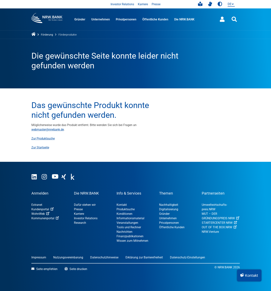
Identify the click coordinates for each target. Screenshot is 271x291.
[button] (249, 275)
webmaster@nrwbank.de (47, 129)
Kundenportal (42, 209)
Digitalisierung (168, 209)
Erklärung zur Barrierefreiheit (144, 257)
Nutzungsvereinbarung (68, 257)
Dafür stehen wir (85, 205)
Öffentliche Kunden (155, 19)
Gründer (79, 19)
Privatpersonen (126, 19)
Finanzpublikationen (130, 236)
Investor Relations (122, 4)
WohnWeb (40, 214)
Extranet (36, 205)
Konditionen (124, 214)
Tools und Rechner (129, 227)
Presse (156, 4)
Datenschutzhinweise (104, 257)
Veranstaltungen (127, 223)
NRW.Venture (210, 232)
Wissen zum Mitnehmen (132, 240)
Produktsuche (126, 209)
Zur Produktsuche (43, 138)
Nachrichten (124, 232)
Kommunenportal (45, 218)
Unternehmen (100, 19)
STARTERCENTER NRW (219, 223)
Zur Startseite (40, 147)
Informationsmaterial (130, 218)
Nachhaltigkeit (168, 205)
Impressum (38, 257)
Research (80, 223)
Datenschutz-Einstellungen (187, 257)
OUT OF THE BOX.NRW (219, 227)
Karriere (143, 4)
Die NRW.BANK (184, 19)
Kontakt (122, 205)
